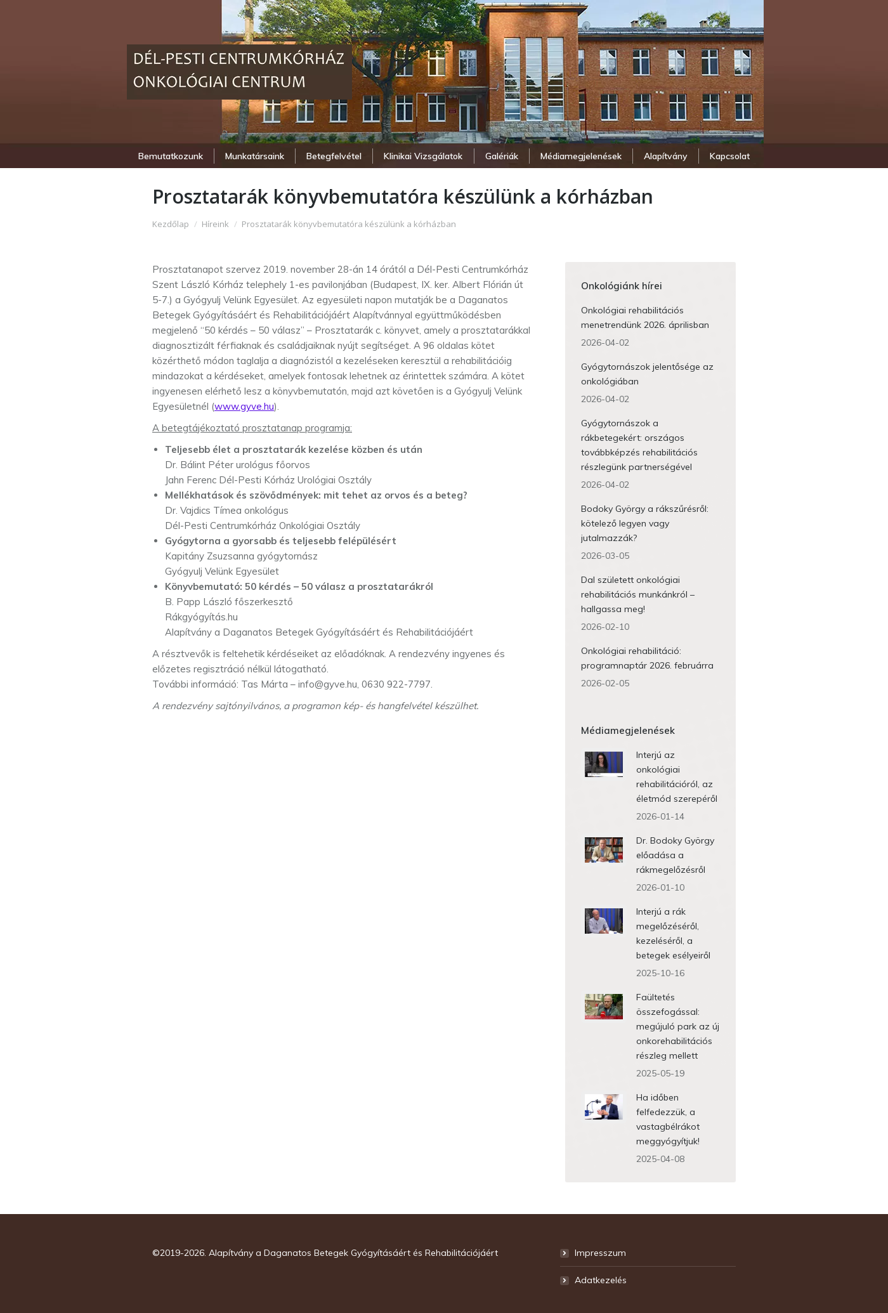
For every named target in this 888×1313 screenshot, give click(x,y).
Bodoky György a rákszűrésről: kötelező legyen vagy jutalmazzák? (644, 523)
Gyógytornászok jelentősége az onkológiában (647, 374)
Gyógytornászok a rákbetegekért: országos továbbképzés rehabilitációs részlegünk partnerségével (639, 445)
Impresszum (600, 1252)
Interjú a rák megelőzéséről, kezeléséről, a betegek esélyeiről (673, 933)
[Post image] (604, 764)
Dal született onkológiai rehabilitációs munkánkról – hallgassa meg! (638, 594)
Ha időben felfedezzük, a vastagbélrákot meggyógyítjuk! (668, 1119)
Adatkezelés (601, 1280)
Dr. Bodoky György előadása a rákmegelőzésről (675, 855)
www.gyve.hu (244, 406)
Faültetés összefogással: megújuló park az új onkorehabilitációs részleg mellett (677, 1026)
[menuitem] (170, 156)
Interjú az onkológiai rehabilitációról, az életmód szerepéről (676, 776)
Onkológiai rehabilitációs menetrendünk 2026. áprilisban (645, 317)
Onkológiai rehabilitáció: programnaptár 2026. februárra (647, 658)
